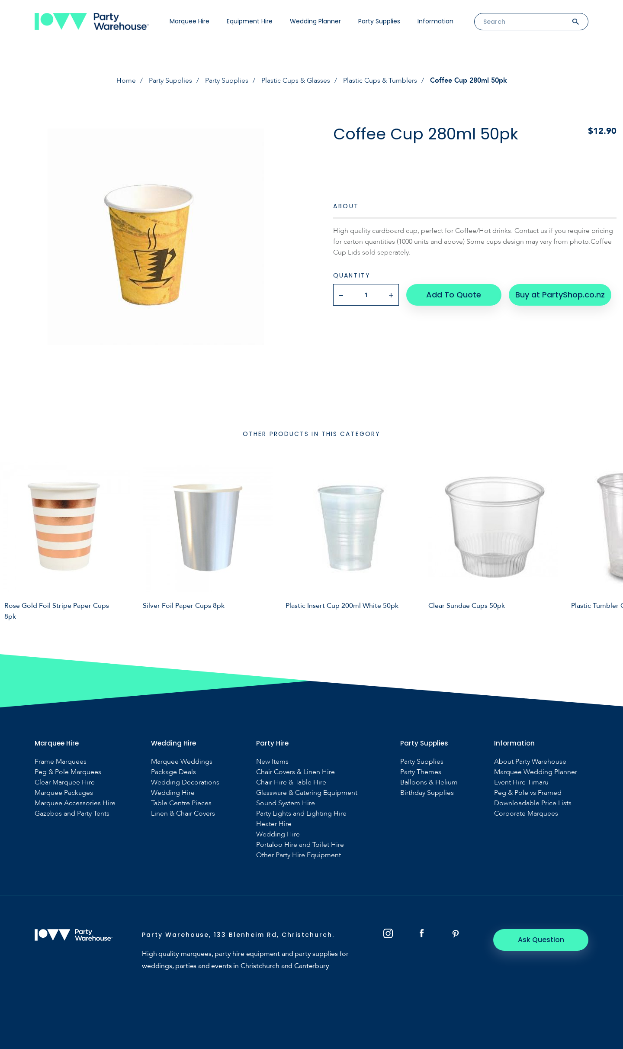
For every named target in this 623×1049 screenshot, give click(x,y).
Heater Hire (274, 824)
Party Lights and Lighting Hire (301, 814)
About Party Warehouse (530, 762)
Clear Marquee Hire (65, 782)
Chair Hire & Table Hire (291, 782)
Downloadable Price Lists (533, 803)
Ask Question (541, 940)
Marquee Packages (64, 793)
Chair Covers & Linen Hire (295, 772)
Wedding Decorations (185, 782)
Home (126, 80)
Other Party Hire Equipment (298, 855)
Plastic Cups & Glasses (295, 80)
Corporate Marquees (526, 814)
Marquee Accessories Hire (75, 803)
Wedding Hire (173, 793)
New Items (272, 762)
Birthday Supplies (427, 793)
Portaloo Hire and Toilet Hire (300, 845)
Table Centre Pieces (181, 803)
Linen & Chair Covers (183, 814)
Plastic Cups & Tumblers (380, 80)
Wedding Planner (315, 21)
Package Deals (173, 772)
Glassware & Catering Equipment (306, 793)
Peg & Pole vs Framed (528, 793)
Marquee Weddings (181, 762)
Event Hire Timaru (521, 782)
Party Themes (420, 772)
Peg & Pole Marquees (68, 772)
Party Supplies (379, 21)
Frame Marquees (61, 762)
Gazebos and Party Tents (72, 814)
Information (435, 21)
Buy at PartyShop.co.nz (560, 294)
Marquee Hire (189, 21)
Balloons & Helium (429, 782)
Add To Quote (453, 294)
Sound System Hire (285, 803)
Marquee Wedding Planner (535, 772)
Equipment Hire (250, 21)
